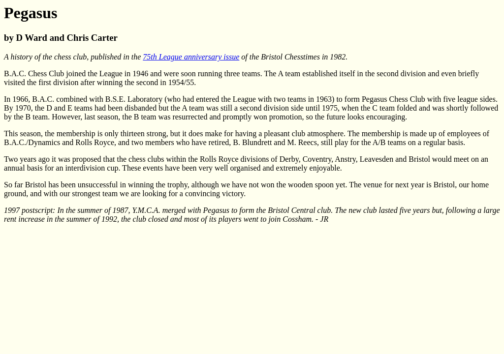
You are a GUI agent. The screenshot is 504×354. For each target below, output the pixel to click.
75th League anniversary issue (191, 57)
